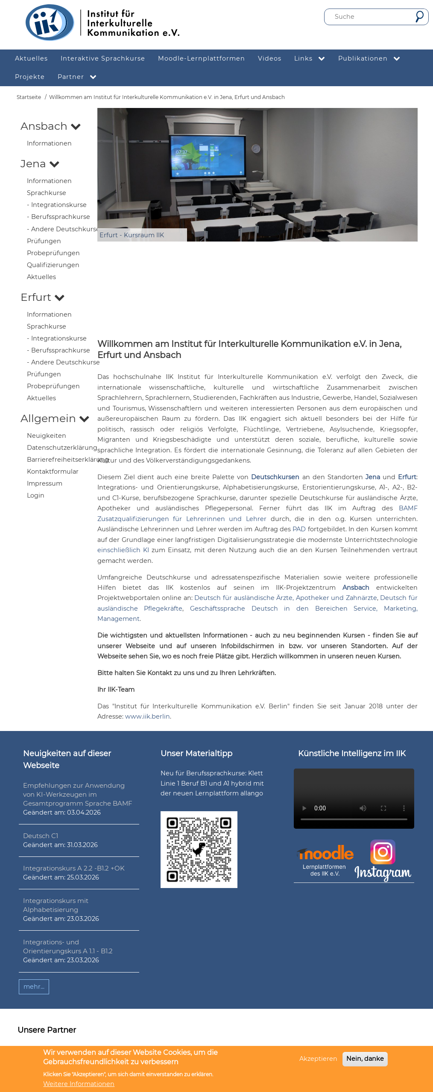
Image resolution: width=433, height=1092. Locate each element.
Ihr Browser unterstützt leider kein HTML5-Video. (354, 799)
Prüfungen (44, 241)
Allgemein (55, 418)
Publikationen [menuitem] (372, 59)
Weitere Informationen (78, 1084)
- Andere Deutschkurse (63, 229)
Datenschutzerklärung (62, 447)
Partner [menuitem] (80, 77)
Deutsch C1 (40, 836)
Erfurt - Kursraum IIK (131, 235)
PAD (299, 529)
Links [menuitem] (313, 59)
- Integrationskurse (57, 205)
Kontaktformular (53, 471)
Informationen (49, 143)
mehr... (33, 986)
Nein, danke (365, 1059)
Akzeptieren (318, 1059)
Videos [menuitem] (269, 58)
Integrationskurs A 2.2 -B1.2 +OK (74, 868)
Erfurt (42, 297)
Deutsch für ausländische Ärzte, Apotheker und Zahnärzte (285, 598)
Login (35, 495)
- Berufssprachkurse (58, 217)
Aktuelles (41, 277)
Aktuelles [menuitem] (31, 58)
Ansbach (50, 125)
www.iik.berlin (147, 716)
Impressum (44, 483)
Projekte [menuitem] (30, 77)
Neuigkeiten (46, 436)
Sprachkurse (46, 193)
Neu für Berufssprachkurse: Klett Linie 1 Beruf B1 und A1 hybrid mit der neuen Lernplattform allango (212, 783)
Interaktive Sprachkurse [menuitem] (103, 58)
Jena (40, 163)
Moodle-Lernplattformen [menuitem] (201, 58)
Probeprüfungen (53, 253)
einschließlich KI (123, 550)
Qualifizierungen (53, 265)
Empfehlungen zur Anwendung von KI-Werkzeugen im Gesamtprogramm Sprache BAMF (77, 794)
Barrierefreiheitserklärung (68, 459)
